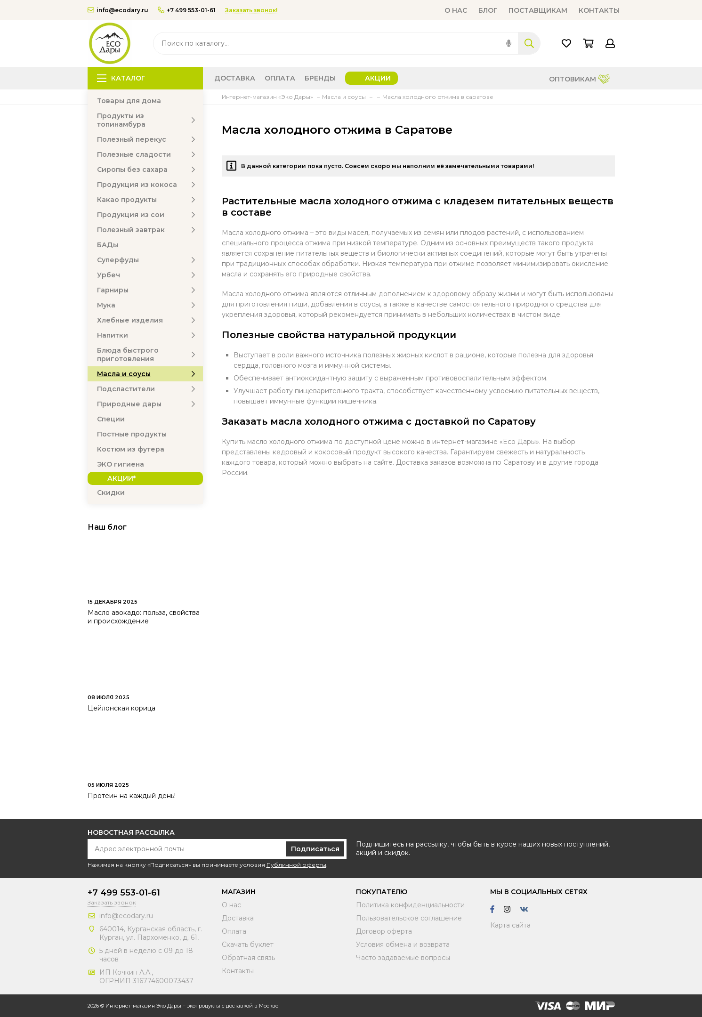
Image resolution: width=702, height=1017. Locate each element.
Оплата (280, 78)
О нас (455, 10)
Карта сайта (510, 925)
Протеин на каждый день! (132, 795)
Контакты (599, 10)
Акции (378, 78)
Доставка (234, 78)
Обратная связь (248, 957)
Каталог (121, 78)
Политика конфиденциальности (410, 905)
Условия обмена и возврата (403, 944)
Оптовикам (579, 80)
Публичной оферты (296, 864)
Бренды (320, 78)
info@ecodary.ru (118, 10)
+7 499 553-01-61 (187, 10)
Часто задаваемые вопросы (403, 957)
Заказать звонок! (251, 10)
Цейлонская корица (121, 708)
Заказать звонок (112, 902)
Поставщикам (537, 10)
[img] (508, 43)
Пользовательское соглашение (409, 918)
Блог (487, 10)
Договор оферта (384, 931)
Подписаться (315, 849)
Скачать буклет (248, 944)
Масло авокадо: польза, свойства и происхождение (144, 616)
